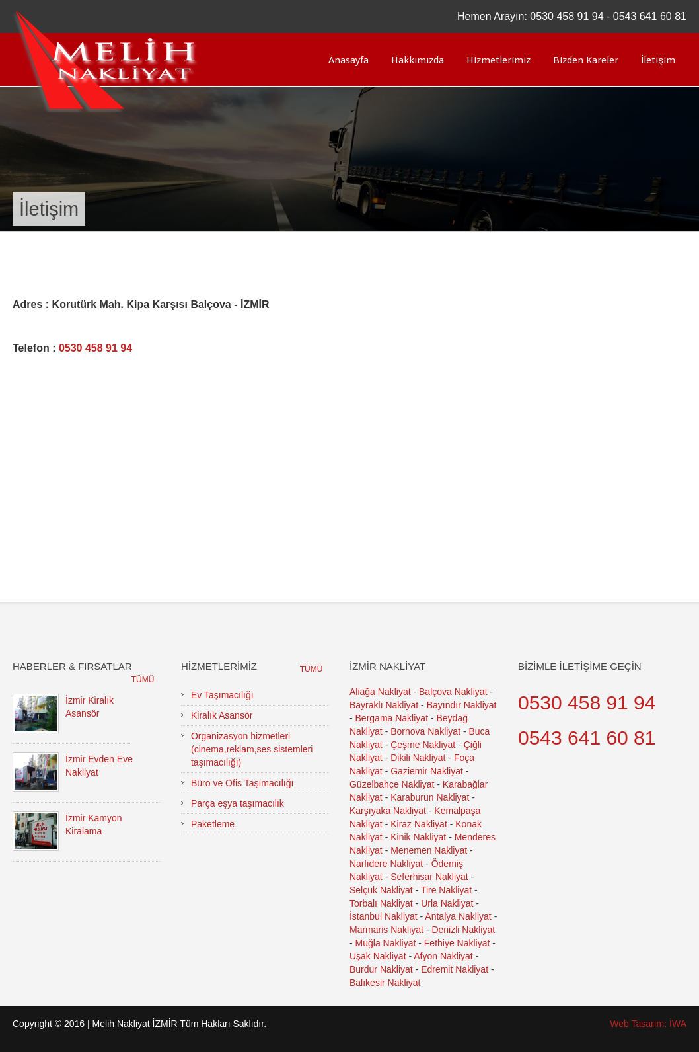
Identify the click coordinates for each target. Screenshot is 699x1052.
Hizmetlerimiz (498, 60)
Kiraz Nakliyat (418, 824)
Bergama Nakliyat (392, 718)
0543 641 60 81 (649, 16)
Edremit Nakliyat (454, 969)
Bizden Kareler (585, 60)
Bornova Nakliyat (425, 731)
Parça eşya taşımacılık (237, 803)
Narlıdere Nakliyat (386, 863)
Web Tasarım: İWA (648, 1023)
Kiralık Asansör (221, 715)
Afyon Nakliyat (443, 956)
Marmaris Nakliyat (386, 929)
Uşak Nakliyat (378, 956)
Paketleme (213, 824)
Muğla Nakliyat (385, 943)
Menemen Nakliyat (428, 850)
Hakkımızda (417, 60)
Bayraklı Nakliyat (384, 705)
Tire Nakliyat (446, 890)
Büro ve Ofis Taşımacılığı (242, 783)
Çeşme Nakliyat (422, 744)
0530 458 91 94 (566, 16)
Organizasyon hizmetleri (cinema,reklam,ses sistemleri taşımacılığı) (252, 749)
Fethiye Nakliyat (457, 943)
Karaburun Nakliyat (429, 797)
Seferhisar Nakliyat (429, 876)
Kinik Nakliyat (418, 837)
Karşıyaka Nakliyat (388, 810)
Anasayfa (348, 60)
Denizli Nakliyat (463, 929)
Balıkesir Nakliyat (385, 982)
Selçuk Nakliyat (381, 890)
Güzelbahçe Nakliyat (392, 784)
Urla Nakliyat (447, 903)
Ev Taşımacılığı (222, 695)
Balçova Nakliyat (453, 691)
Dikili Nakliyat (417, 757)
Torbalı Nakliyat (381, 903)
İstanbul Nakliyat (384, 916)
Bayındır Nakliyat (462, 705)
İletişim (658, 60)
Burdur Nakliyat (381, 969)
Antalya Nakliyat (458, 916)
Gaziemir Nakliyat (426, 771)
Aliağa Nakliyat (380, 691)
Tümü (143, 679)
